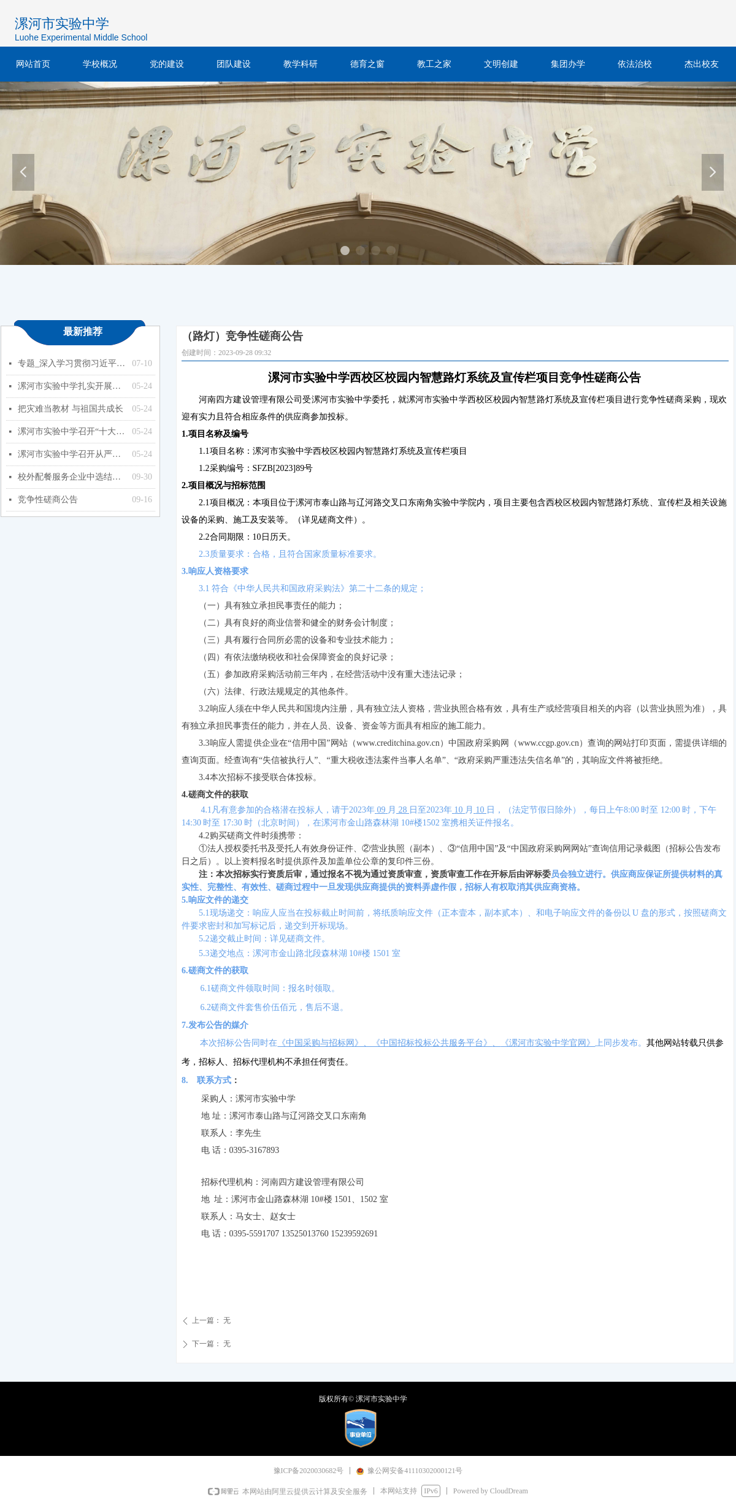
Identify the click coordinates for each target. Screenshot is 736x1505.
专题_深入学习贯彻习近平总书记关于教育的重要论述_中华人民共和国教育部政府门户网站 (72, 363)
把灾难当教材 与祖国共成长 (70, 408)
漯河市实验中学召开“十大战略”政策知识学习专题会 (72, 431)
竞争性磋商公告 (48, 499)
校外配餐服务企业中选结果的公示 (72, 476)
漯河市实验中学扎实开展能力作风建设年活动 (72, 386)
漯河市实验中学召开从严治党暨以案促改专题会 (72, 454)
